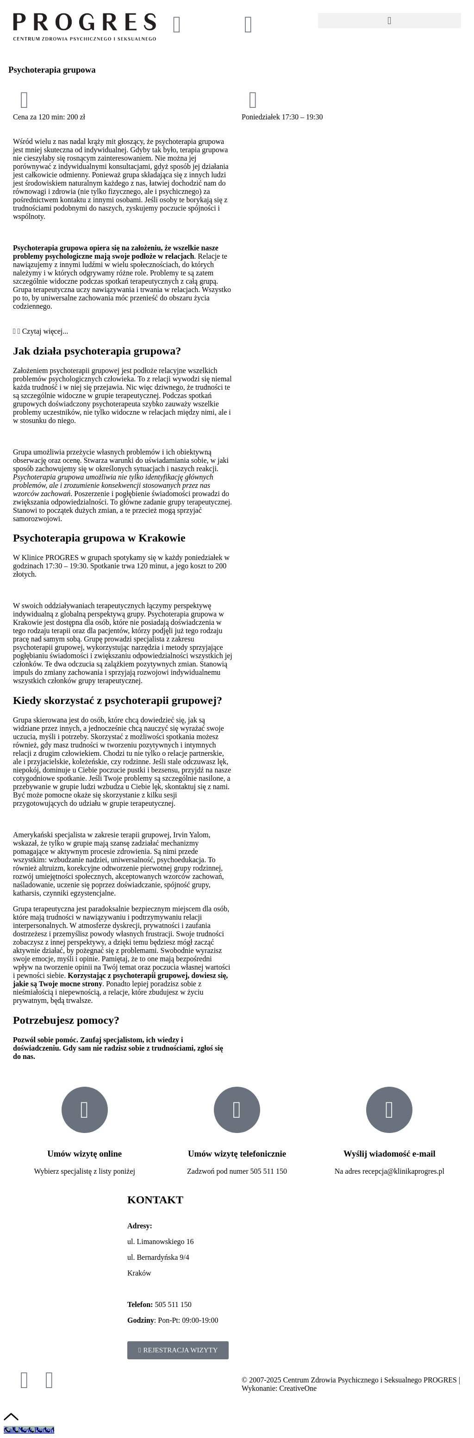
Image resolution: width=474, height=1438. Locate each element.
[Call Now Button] (29, 1430)
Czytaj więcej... (45, 331)
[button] (389, 20)
